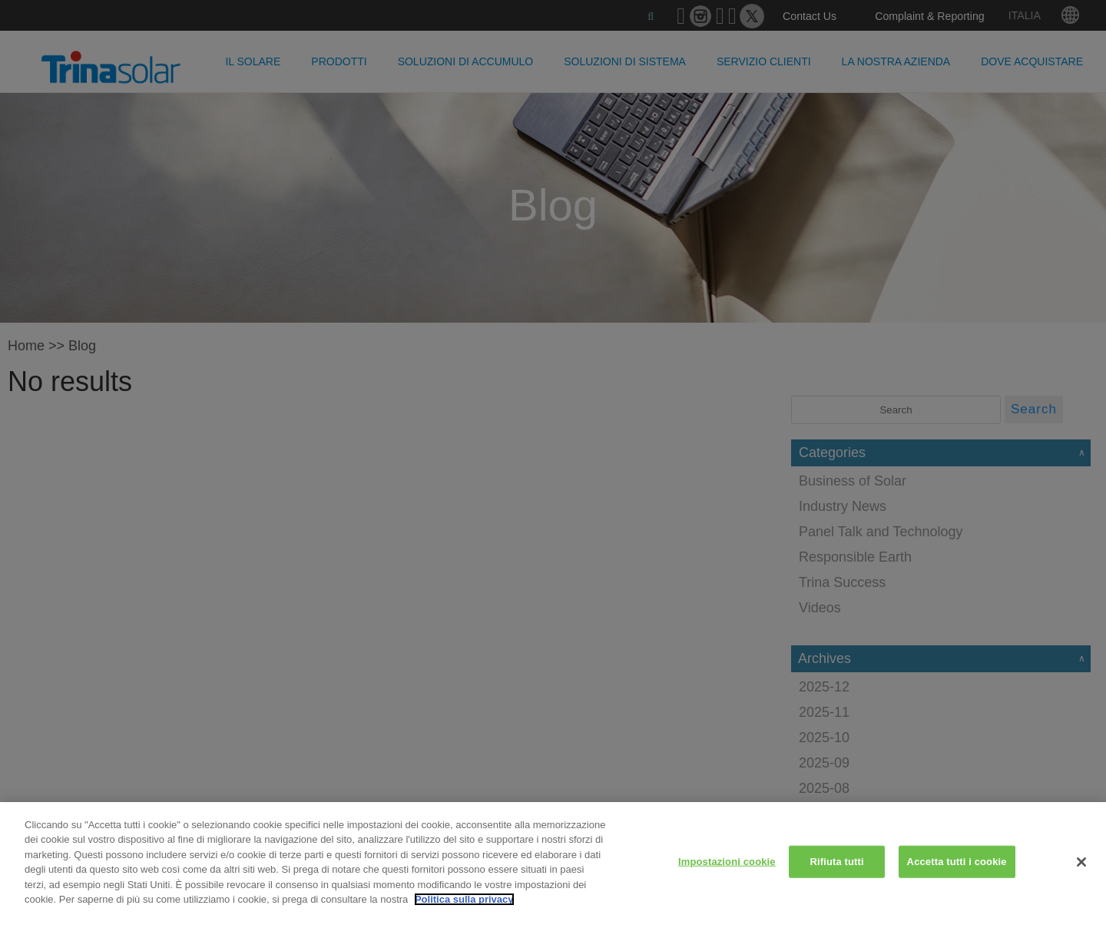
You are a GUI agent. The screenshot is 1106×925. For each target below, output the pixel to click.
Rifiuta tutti (837, 861)
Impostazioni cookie (727, 861)
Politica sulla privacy (464, 899)
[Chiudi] (1081, 862)
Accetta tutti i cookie (957, 861)
